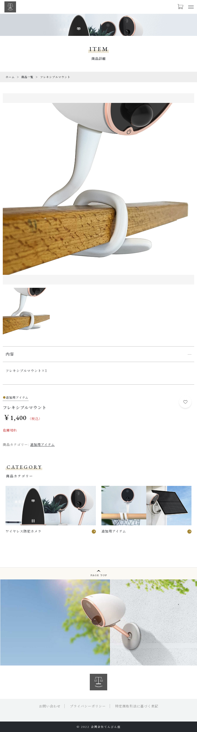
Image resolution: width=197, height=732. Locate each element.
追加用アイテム (42, 444)
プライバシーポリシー (88, 706)
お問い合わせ (50, 706)
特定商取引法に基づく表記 (136, 706)
